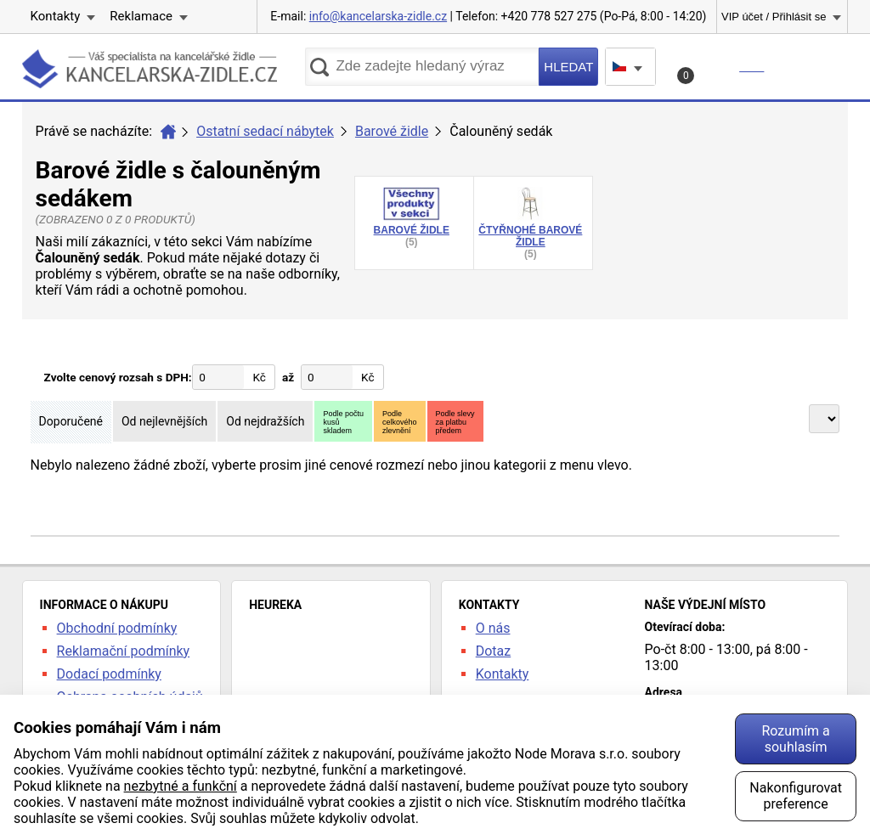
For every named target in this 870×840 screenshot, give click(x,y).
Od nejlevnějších (164, 421)
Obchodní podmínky (117, 628)
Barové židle (391, 131)
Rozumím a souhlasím (795, 739)
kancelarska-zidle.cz (149, 71)
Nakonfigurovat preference (795, 796)
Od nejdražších (265, 421)
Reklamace (141, 16)
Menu (812, 66)
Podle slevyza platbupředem (455, 422)
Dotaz (493, 651)
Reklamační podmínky (123, 651)
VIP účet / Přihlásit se (773, 16)
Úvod (168, 131)
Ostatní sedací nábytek (265, 131)
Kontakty (56, 16)
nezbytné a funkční (180, 786)
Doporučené (71, 421)
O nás (493, 628)
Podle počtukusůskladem (343, 422)
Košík (722, 71)
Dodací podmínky (109, 674)
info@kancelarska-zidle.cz (378, 16)
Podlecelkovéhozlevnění (399, 422)
